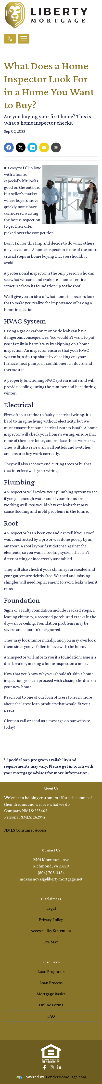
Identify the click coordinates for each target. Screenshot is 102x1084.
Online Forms (51, 1004)
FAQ (51, 1016)
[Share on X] (21, 147)
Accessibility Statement (51, 930)
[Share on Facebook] (9, 147)
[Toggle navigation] (23, 39)
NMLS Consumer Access (25, 830)
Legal (51, 908)
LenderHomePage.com (66, 1076)
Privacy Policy (51, 919)
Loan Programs (51, 971)
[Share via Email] (44, 147)
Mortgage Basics (51, 993)
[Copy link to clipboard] (56, 147)
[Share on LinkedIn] (32, 147)
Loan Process (51, 982)
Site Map (51, 941)
